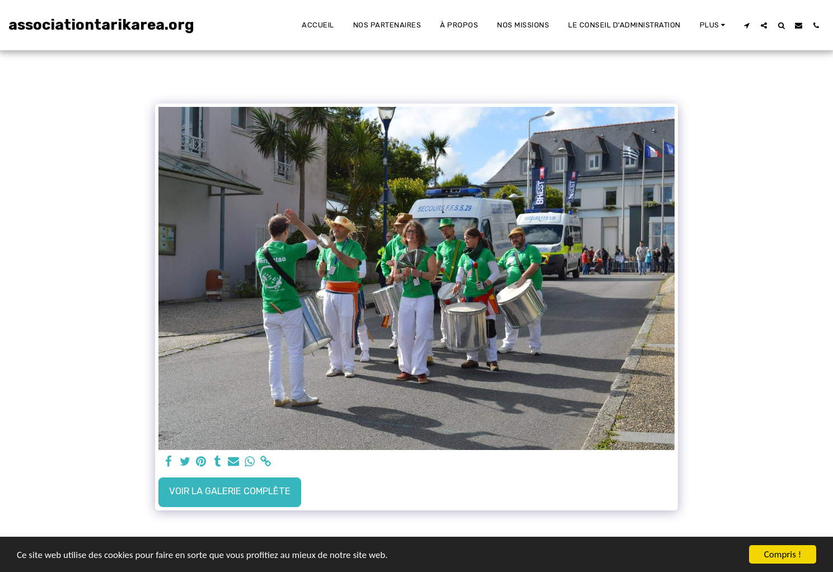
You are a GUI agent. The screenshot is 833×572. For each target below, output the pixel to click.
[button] (746, 25)
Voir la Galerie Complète (230, 491)
